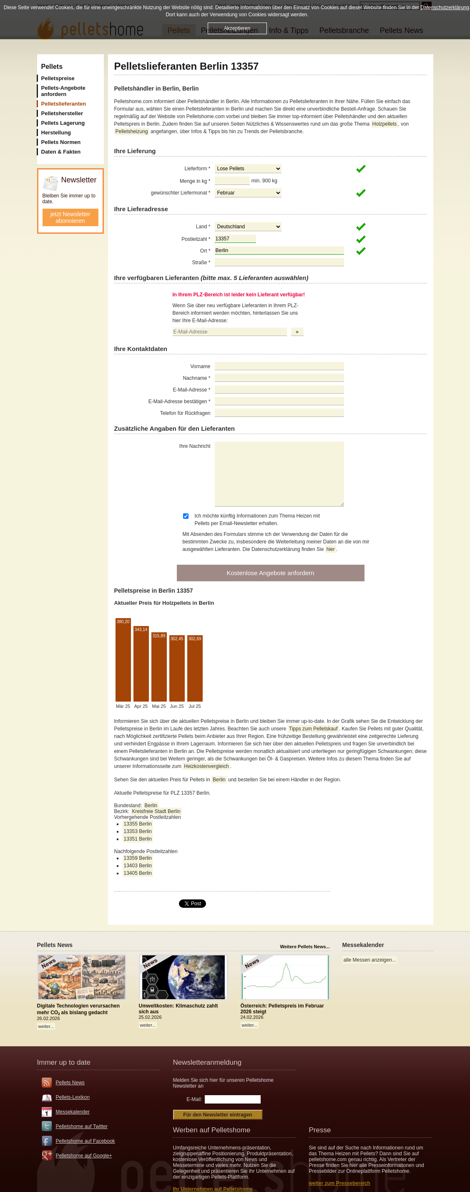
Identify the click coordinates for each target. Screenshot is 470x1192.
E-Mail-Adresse (191, 390)
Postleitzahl (195, 239)
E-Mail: (194, 1099)
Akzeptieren (237, 28)
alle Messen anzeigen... (370, 960)
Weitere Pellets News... (304, 946)
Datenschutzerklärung (444, 7)
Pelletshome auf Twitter (82, 1126)
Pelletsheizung (132, 131)
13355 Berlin (138, 824)
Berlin (219, 780)
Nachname (196, 378)
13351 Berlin (138, 839)
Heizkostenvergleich (206, 766)
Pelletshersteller (62, 113)
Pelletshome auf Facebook (85, 1141)
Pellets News (70, 1083)
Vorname (200, 366)
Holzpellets (384, 124)
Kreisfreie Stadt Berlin (156, 811)
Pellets (52, 66)
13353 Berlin (138, 831)
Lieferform (197, 169)
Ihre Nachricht (195, 446)
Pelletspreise (58, 78)
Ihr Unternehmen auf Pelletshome (213, 1189)
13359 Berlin (138, 858)
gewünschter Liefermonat (181, 193)
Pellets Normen (61, 142)
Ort (205, 251)
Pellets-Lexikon (73, 1097)
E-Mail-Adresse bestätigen (179, 401)
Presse (320, 1130)
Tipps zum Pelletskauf (313, 729)
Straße (201, 262)
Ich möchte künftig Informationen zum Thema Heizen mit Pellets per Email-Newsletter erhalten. (257, 519)
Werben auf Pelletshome (212, 1130)
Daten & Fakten (61, 152)
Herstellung (56, 132)
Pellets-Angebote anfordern (63, 91)
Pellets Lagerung (63, 123)
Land (203, 227)
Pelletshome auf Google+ (84, 1156)
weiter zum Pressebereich (339, 1183)
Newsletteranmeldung (207, 1062)
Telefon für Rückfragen (185, 413)
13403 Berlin (138, 866)
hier (331, 549)
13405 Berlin (138, 873)
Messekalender (73, 1112)
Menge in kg (195, 181)
